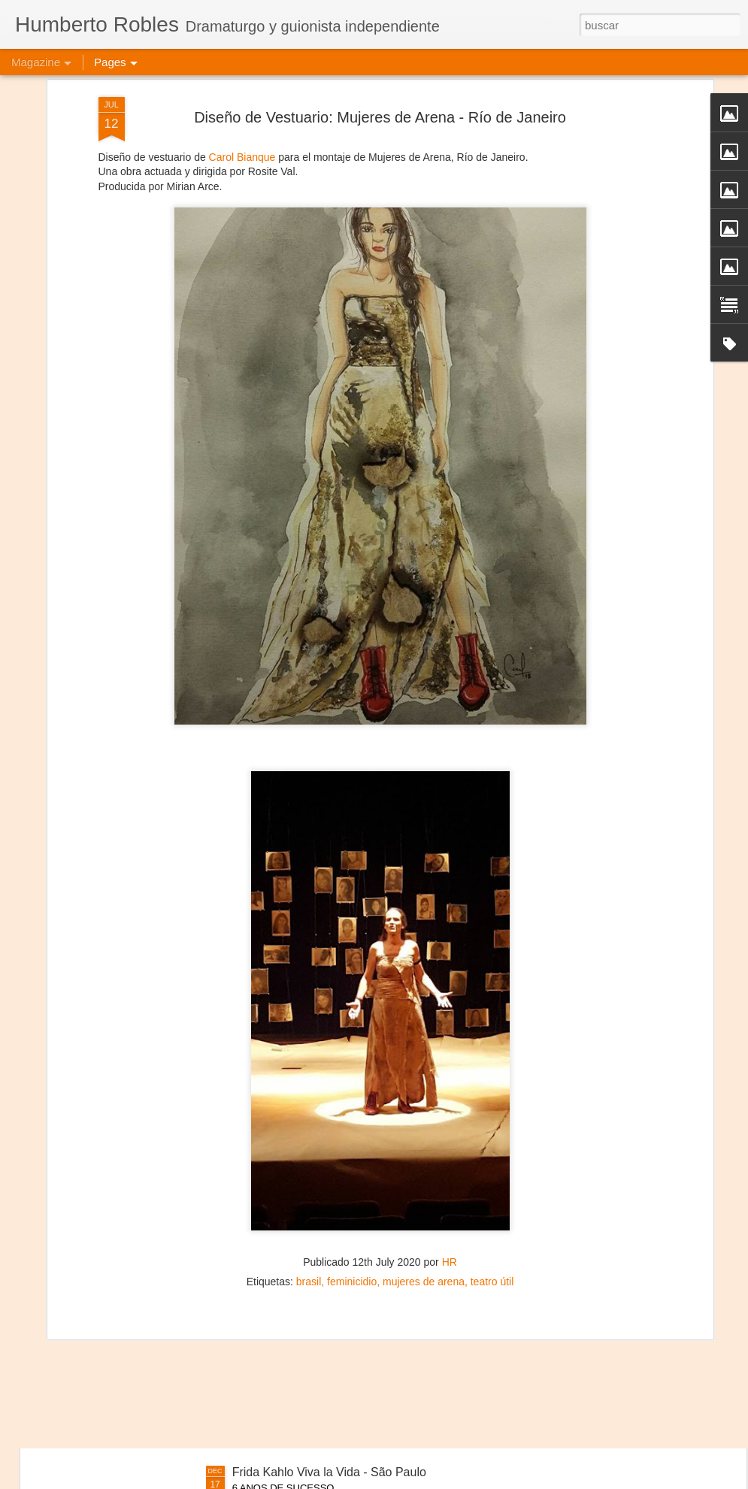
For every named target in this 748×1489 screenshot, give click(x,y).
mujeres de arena (424, 1162)
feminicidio (352, 1162)
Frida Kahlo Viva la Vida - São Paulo (329, 1472)
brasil (308, 1162)
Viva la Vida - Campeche (298, 1301)
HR (449, 1142)
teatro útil (492, 1162)
